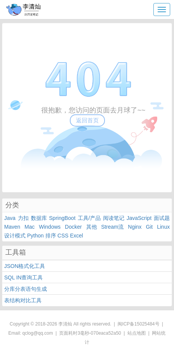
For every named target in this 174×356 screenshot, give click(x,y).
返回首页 (87, 120)
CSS (63, 236)
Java (10, 218)
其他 (91, 227)
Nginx (135, 227)
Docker (73, 227)
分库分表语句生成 (25, 289)
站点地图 (136, 333)
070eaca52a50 (106, 333)
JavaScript (139, 218)
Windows (50, 227)
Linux (163, 227)
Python (35, 236)
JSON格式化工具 (24, 266)
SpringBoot (62, 218)
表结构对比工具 (23, 300)
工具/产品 (89, 218)
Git (149, 227)
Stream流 (112, 227)
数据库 (39, 218)
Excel (76, 236)
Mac (29, 227)
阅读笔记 (113, 218)
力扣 (23, 218)
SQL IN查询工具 (23, 277)
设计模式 (15, 236)
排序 (50, 236)
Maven (12, 227)
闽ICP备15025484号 (138, 324)
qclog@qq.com (38, 333)
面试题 (162, 218)
